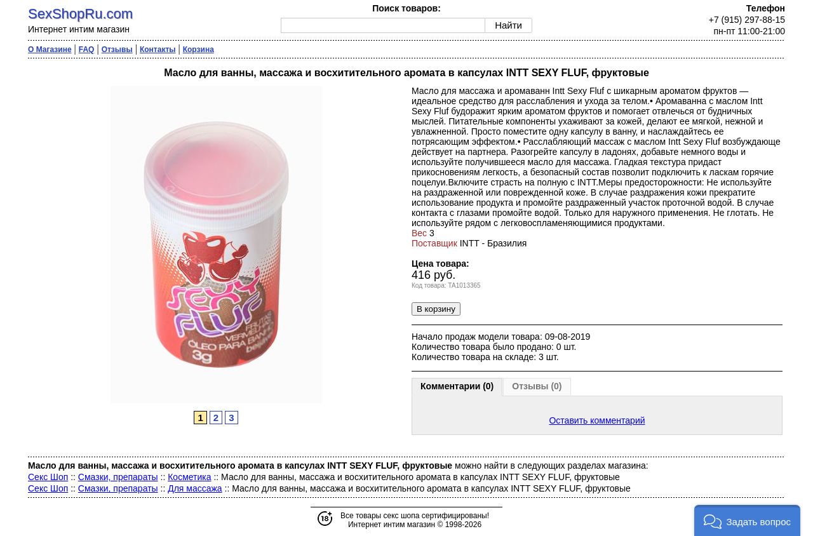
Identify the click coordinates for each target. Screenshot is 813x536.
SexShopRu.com (80, 14)
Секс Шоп (48, 477)
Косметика (189, 477)
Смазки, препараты (118, 477)
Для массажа (195, 488)
